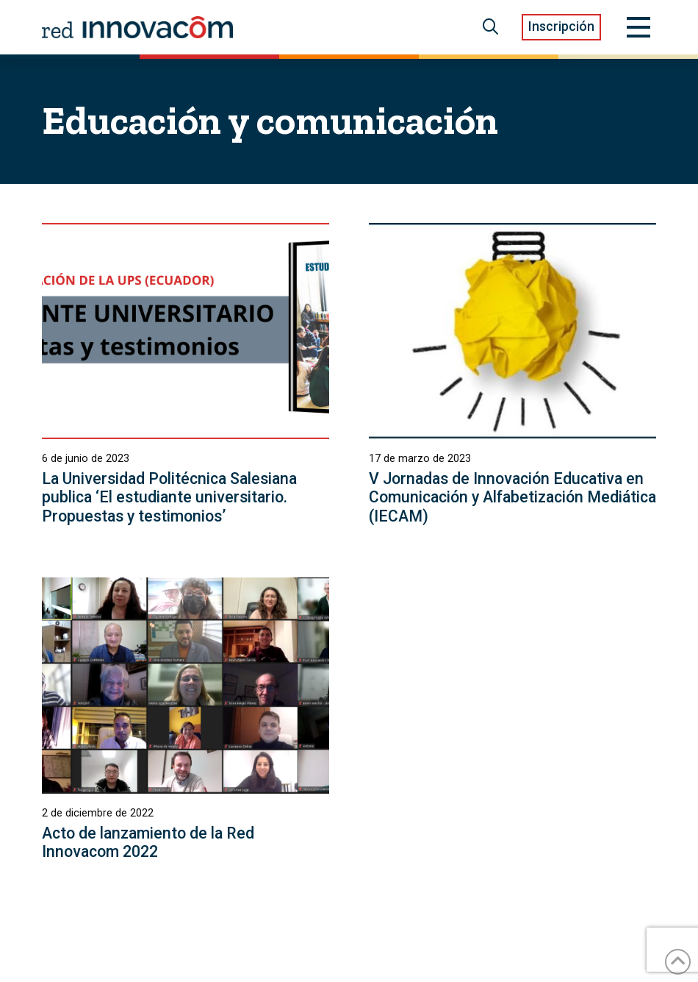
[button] (490, 28)
